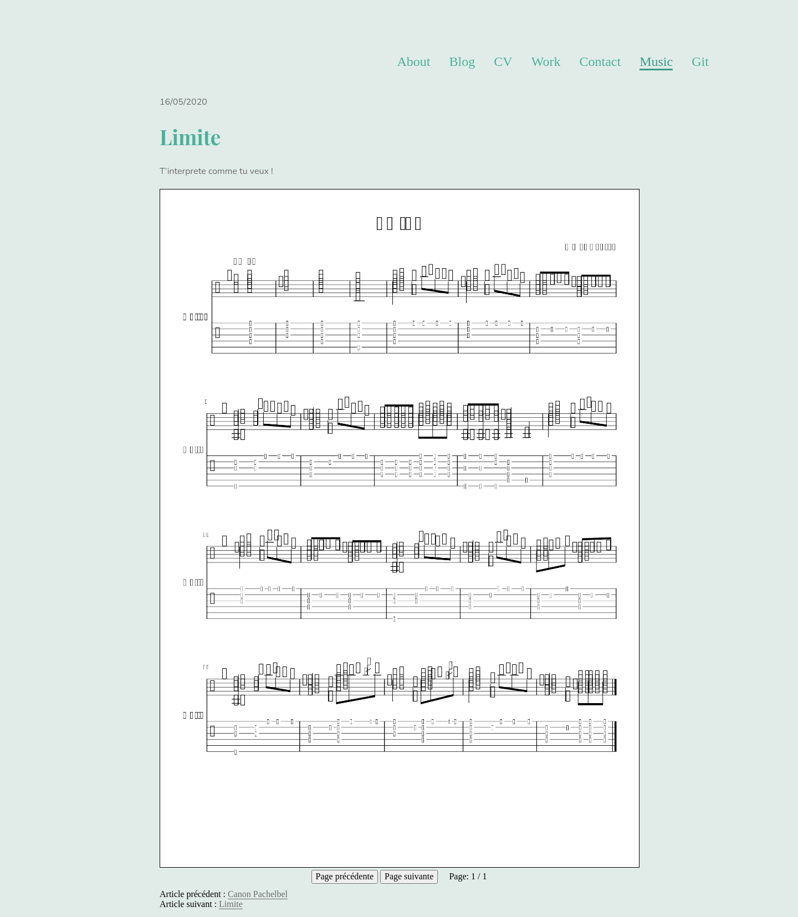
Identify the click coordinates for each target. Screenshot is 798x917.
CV (503, 61)
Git (700, 61)
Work (546, 61)
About (413, 61)
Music (656, 61)
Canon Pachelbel (258, 894)
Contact (600, 61)
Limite (231, 904)
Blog (462, 61)
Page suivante (409, 876)
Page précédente (345, 876)
